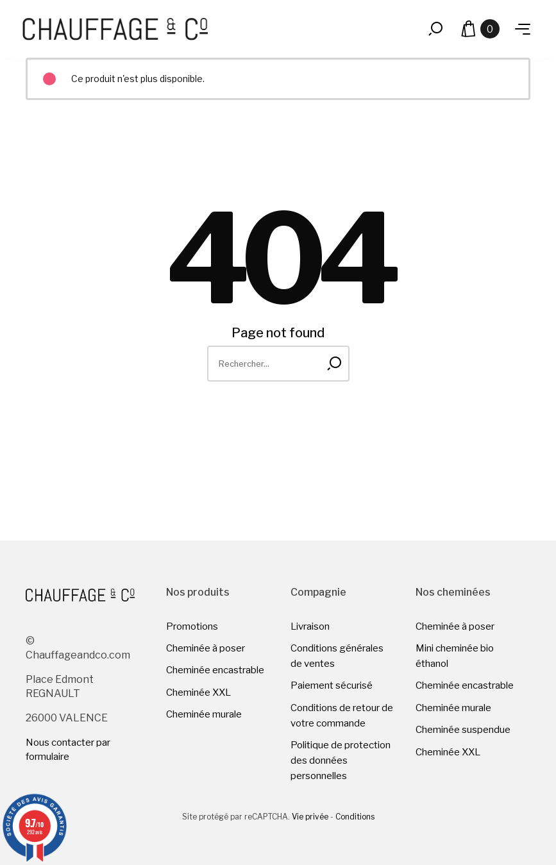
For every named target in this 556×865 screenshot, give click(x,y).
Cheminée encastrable (215, 670)
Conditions (355, 816)
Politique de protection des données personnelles (341, 760)
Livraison (310, 626)
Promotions (192, 626)
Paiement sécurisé (332, 685)
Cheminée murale (204, 714)
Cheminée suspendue (463, 729)
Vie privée (310, 816)
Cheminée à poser (205, 648)
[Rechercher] (278, 364)
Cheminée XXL (198, 692)
